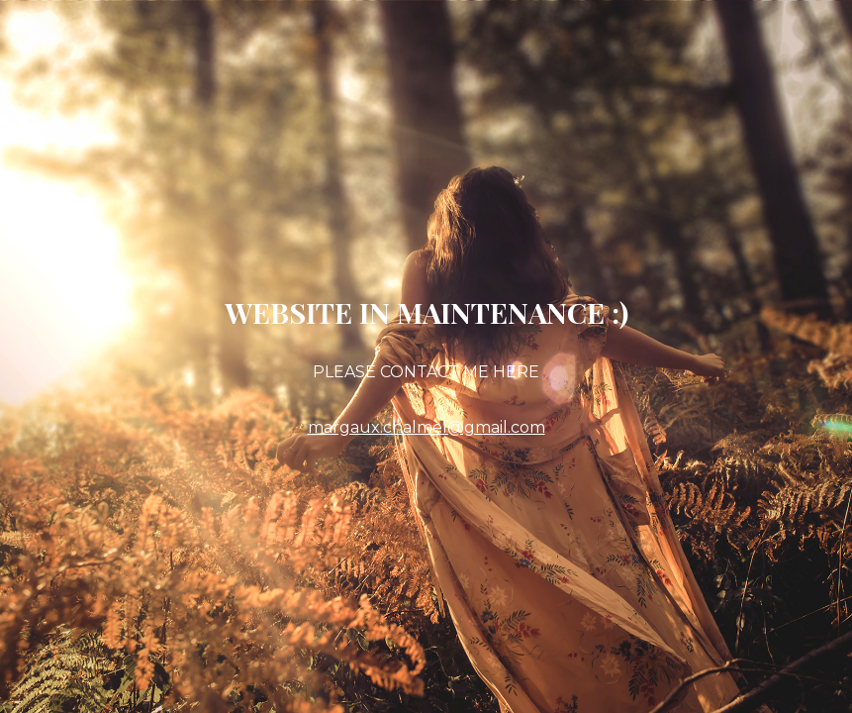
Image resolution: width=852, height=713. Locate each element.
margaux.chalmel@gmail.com (426, 427)
